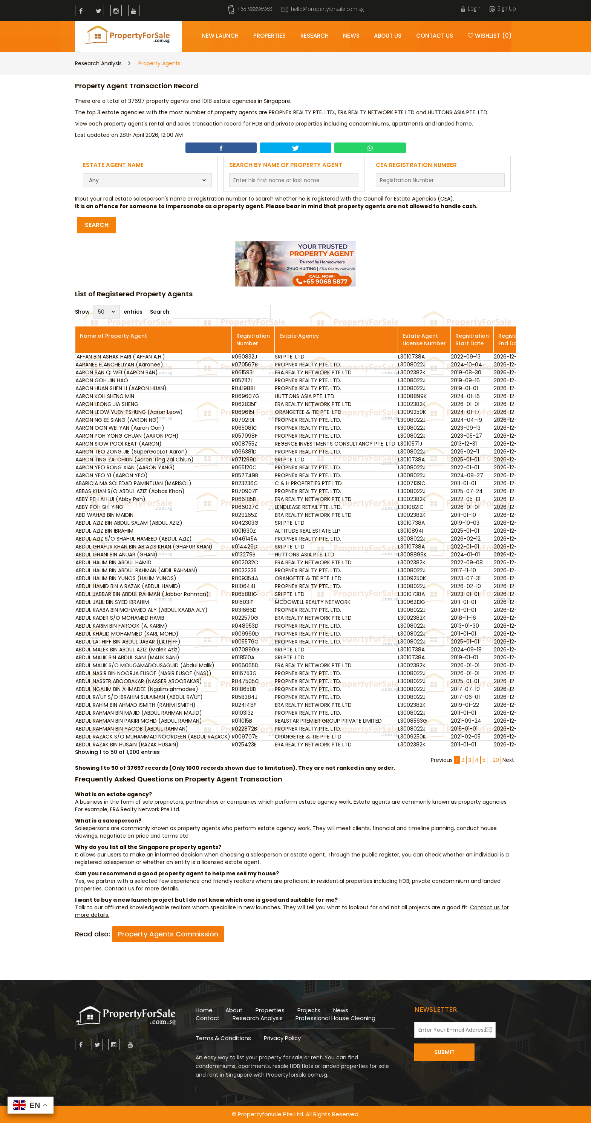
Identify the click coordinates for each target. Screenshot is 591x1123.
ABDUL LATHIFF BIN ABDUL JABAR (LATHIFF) (128, 641)
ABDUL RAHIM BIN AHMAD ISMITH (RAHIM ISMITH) (135, 705)
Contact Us (434, 36)
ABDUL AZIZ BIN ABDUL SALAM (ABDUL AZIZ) (128, 523)
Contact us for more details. (141, 888)
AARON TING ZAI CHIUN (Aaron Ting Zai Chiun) (134, 459)
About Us (388, 36)
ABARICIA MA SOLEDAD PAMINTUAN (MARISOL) (133, 483)
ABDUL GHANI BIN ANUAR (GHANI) (116, 554)
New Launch (220, 36)
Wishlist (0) (490, 36)
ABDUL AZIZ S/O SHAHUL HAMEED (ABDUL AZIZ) (133, 538)
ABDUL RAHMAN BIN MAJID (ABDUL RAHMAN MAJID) (138, 713)
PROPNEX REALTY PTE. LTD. (308, 364)
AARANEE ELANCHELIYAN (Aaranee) (119, 364)
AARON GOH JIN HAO (101, 380)
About (234, 1010)
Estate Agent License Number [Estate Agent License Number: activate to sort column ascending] (424, 339)
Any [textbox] (94, 180)
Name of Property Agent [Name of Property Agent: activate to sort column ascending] (113, 336)
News (351, 36)
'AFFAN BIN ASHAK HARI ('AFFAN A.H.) (120, 356)
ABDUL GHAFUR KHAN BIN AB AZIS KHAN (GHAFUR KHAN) (144, 546)
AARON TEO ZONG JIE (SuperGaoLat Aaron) (131, 451)
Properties (269, 36)
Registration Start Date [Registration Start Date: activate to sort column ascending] (472, 339)
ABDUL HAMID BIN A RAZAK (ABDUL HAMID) (128, 586)
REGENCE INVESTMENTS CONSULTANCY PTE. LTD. (336, 443)
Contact (208, 1018)
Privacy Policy (282, 1038)
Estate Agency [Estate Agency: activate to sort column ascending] (299, 336)
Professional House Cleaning (335, 1018)
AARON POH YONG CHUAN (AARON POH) (127, 436)
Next (508, 760)
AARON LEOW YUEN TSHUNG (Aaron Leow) (129, 412)
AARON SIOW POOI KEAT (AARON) (118, 443)
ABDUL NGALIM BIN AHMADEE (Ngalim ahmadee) (136, 689)
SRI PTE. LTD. (290, 356)
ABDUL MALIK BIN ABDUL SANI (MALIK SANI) (127, 657)
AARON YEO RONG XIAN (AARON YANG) (125, 467)
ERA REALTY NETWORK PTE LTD (313, 372)
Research (314, 36)
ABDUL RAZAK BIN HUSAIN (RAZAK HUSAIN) (127, 744)
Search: (210, 312)
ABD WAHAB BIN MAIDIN (104, 515)
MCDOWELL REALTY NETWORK (313, 602)
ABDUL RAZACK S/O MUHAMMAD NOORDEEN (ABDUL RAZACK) (152, 736)
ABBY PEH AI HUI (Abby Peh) (110, 499)
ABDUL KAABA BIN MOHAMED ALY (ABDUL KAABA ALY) (141, 610)
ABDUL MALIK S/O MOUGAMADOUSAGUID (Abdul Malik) (144, 665)
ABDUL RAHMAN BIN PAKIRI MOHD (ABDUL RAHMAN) (138, 721)
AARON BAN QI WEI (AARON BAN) (116, 372)
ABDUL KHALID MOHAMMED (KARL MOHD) (127, 633)
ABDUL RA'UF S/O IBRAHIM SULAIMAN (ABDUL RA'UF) (139, 697)
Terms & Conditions (223, 1038)
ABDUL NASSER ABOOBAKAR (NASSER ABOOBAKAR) (138, 681)
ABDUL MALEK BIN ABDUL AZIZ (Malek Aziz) (127, 649)
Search (97, 225)
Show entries (108, 312)
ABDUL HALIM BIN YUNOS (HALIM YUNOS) (125, 578)
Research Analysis (98, 63)
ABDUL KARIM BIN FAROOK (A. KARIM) (121, 626)
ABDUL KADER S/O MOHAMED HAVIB (119, 618)
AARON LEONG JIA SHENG (106, 404)
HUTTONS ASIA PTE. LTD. (305, 396)
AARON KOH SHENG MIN (104, 396)
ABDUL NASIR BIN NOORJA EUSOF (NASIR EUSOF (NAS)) (143, 673)
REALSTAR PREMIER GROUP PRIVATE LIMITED (328, 721)
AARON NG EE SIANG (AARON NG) (117, 420)
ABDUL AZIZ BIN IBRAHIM (104, 531)
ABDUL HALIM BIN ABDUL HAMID (113, 562)
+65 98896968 (250, 8)
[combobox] (147, 180)
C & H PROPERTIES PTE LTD (308, 483)
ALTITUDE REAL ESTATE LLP (307, 531)
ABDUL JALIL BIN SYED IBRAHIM (112, 602)
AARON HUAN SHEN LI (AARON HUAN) (121, 388)
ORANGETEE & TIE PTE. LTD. (309, 412)
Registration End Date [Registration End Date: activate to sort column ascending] (515, 339)
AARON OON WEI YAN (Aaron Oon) (119, 428)
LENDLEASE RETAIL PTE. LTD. (308, 507)
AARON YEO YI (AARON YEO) (111, 475)
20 (496, 760)
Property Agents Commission (168, 934)
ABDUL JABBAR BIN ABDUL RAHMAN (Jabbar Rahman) (142, 594)
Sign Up (503, 8)
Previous (442, 760)
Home (204, 1010)
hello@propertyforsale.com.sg (322, 8)
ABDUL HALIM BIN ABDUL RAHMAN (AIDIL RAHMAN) (136, 570)
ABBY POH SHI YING (99, 507)
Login (471, 8)
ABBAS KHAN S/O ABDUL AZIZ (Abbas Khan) (130, 491)
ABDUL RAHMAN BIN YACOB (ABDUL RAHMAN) (131, 728)
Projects (308, 1010)
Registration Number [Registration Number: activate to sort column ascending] (253, 339)
